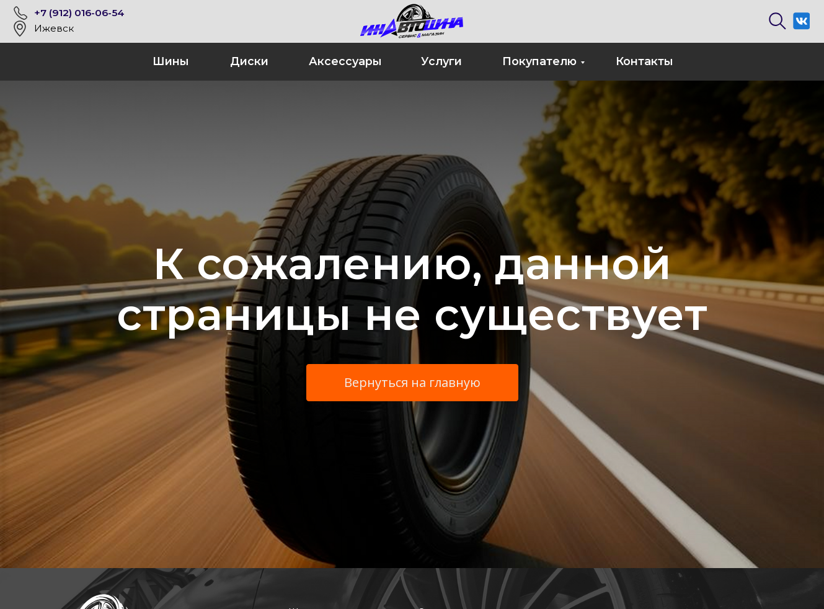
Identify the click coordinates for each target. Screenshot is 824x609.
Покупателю (539, 61)
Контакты (644, 61)
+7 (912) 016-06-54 (79, 13)
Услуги (441, 61)
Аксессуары (345, 61)
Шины (171, 61)
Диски (249, 61)
